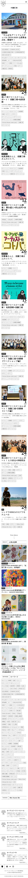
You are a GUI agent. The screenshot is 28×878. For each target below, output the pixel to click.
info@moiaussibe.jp (16, 872)
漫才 (15, 680)
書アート (21, 740)
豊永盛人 (4, 219)
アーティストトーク (7, 119)
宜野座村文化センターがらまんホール (11, 727)
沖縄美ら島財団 (18, 716)
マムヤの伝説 (5, 685)
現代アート (5, 63)
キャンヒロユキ (6, 746)
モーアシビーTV (22, 57)
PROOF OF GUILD (7, 784)
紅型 (9, 721)
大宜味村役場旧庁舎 (20, 52)
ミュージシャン (12, 732)
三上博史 (15, 724)
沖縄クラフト (13, 63)
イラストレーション (20, 757)
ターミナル (14, 776)
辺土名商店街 (5, 49)
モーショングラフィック (8, 754)
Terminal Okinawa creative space (10, 122)
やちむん (22, 729)
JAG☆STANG (14, 688)
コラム (4, 771)
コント (19, 680)
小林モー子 (12, 710)
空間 (8, 751)
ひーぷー (4, 470)
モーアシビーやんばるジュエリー (10, 707)
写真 (16, 65)
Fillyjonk (19, 713)
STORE (24, 771)
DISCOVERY (4, 563)
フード (17, 751)
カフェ (12, 751)
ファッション (5, 111)
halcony (4, 729)
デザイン (4, 373)
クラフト (4, 738)
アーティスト (17, 116)
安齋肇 (10, 268)
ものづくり (13, 768)
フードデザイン (6, 762)
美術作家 (4, 718)
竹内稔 (18, 771)
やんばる (20, 63)
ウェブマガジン (11, 771)
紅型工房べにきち (16, 721)
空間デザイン (17, 760)
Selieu (14, 713)
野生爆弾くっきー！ (7, 60)
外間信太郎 (12, 773)
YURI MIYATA (21, 705)
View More (14, 535)
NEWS (3, 588)
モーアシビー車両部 (7, 680)
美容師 (18, 685)
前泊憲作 (14, 746)
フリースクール (6, 125)
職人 (19, 768)
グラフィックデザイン (12, 114)
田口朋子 (19, 710)
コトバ (8, 171)
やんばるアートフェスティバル (9, 57)
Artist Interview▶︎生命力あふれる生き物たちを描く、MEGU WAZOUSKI (13, 617)
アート (20, 65)
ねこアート (15, 729)
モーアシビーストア (17, 784)
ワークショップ (6, 225)
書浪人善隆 (5, 773)
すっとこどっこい (15, 683)
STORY (3, 664)
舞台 (3, 751)
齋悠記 (4, 721)
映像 (14, 470)
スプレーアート (13, 740)
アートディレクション (7, 65)
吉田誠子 (4, 724)
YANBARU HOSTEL (15, 49)
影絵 (10, 724)
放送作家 (13, 685)
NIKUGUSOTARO (17, 60)
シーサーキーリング (7, 787)
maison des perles (6, 713)
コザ (22, 718)
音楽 (3, 114)
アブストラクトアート (13, 718)
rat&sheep (5, 735)
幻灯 (9, 729)
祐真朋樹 (21, 111)
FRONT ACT (22, 688)
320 (15, 526)
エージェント (5, 688)
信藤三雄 (4, 68)
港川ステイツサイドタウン (19, 735)
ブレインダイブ (6, 683)
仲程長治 (11, 68)
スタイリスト (14, 111)
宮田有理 (11, 716)
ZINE (20, 475)
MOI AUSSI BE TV (7, 54)
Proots (19, 732)
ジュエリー (5, 710)
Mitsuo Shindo (20, 524)
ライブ (20, 749)
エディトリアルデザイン (8, 757)
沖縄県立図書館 (17, 119)
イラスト (4, 268)
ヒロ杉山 (4, 480)
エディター (21, 316)
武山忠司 (11, 219)
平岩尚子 (4, 716)
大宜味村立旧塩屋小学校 (8, 52)
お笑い (23, 685)
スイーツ (4, 732)
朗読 (22, 727)
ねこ (10, 735)
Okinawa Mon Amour (7, 526)
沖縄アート (9, 765)
